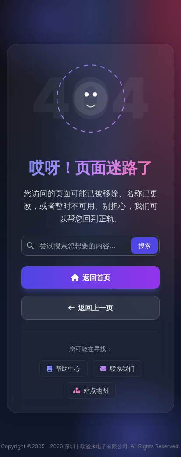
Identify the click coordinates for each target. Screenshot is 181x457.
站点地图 (90, 390)
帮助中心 (63, 368)
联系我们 (117, 368)
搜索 (144, 245)
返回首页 (90, 277)
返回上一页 (90, 307)
